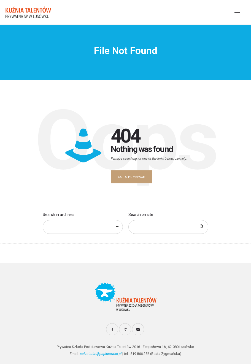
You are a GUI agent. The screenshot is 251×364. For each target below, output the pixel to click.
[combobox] (83, 227)
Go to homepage (131, 177)
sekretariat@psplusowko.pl (101, 354)
